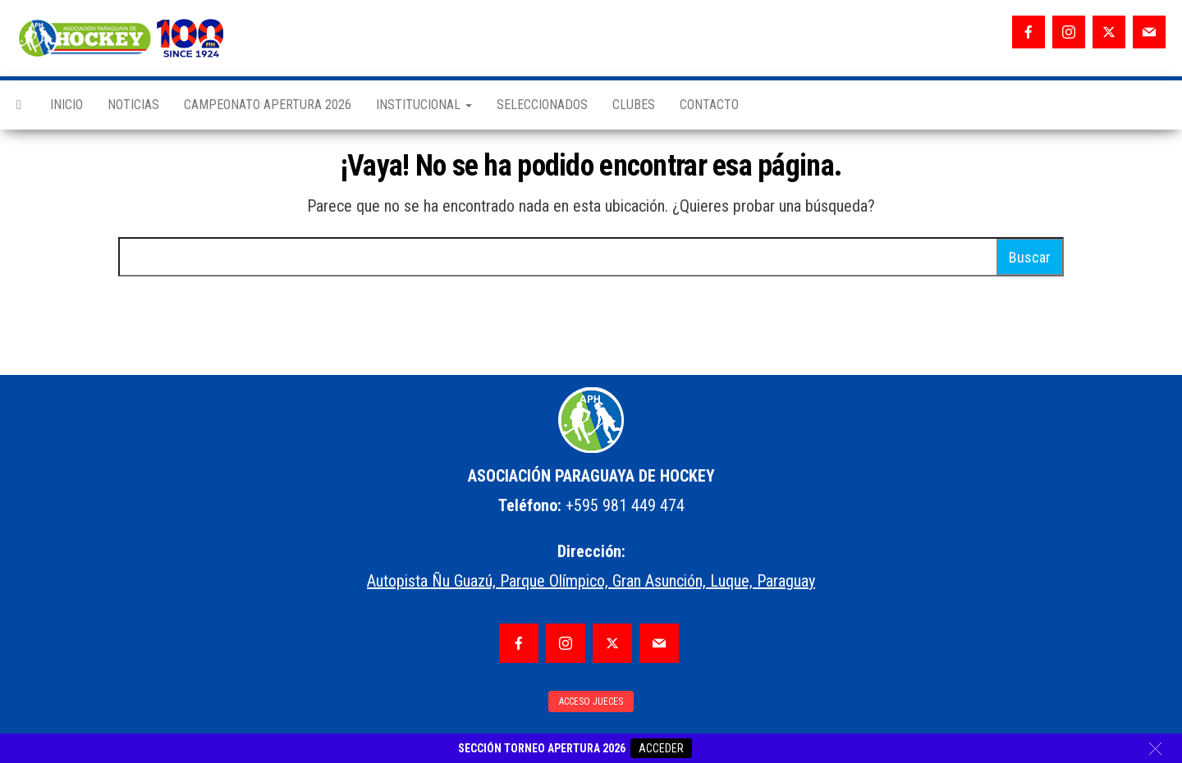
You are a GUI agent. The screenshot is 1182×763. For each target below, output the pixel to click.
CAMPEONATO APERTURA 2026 (267, 104)
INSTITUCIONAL (424, 104)
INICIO (66, 104)
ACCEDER (661, 748)
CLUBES (633, 104)
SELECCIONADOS (542, 104)
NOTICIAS (133, 104)
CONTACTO (709, 104)
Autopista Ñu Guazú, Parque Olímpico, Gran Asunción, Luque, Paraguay (591, 581)
